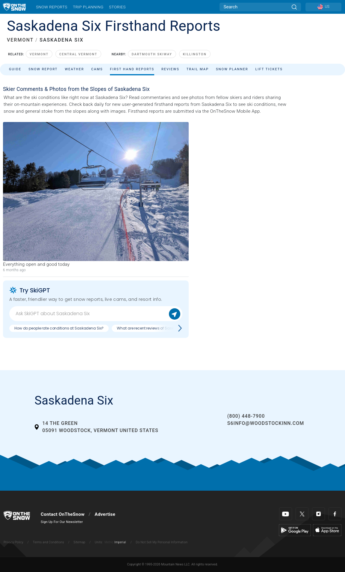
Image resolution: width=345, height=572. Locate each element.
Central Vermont (78, 54)
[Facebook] (335, 513)
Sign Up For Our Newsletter (62, 522)
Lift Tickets (269, 69)
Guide (15, 69)
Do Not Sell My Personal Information (161, 542)
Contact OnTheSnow (62, 514)
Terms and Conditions (48, 542)
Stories (117, 6)
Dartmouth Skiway (152, 54)
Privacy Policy (13, 542)
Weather (74, 69)
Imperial (120, 542)
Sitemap (79, 542)
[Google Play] (295, 530)
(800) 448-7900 (246, 416)
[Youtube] (285, 513)
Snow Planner (232, 69)
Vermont (39, 54)
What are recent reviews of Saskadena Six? (155, 328)
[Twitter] (302, 513)
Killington (195, 54)
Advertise (105, 514)
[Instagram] (318, 513)
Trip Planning (88, 6)
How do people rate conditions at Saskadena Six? (59, 328)
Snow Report (43, 69)
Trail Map (198, 69)
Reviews (170, 69)
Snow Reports (51, 6)
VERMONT (20, 40)
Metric (109, 542)
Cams (97, 69)
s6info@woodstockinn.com (265, 423)
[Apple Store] (327, 530)
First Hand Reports (132, 69)
